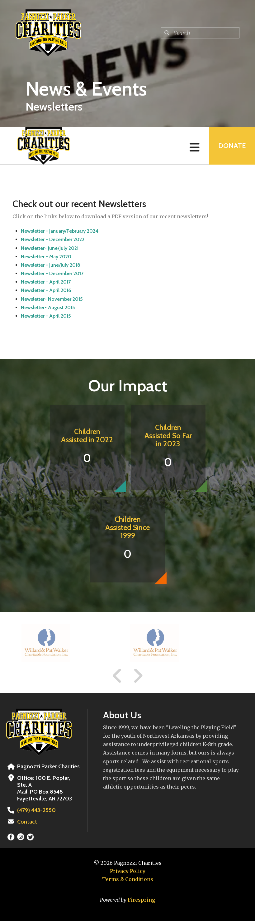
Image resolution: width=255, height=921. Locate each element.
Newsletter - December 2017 (52, 273)
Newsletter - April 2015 (46, 316)
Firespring (141, 900)
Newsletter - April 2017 (46, 282)
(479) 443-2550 (36, 810)
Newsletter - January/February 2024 (59, 231)
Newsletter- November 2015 (52, 299)
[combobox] (200, 32)
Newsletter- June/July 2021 (49, 248)
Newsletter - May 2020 (46, 257)
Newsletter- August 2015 (48, 307)
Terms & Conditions (127, 879)
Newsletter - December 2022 (52, 239)
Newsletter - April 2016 (46, 290)
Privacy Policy (127, 871)
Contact (27, 821)
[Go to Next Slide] (138, 675)
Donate (232, 145)
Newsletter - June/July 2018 (50, 265)
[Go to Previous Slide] (117, 675)
